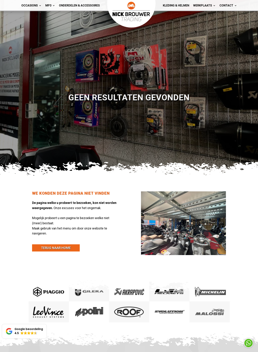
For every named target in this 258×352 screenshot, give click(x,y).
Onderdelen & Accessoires (79, 5)
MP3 (48, 5)
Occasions (29, 5)
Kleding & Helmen (176, 5)
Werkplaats (202, 5)
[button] (24, 331)
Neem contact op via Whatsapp (248, 343)
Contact (226, 5)
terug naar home (56, 248)
